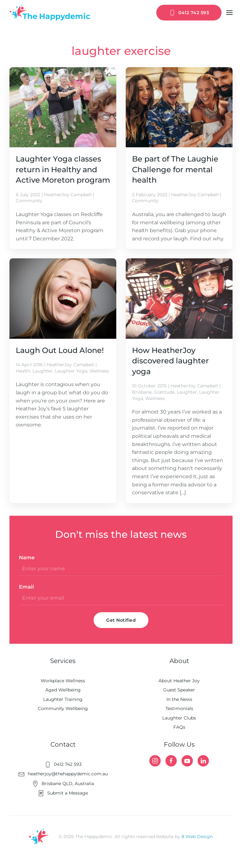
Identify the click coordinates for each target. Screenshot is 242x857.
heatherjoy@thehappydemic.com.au (63, 774)
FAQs (179, 727)
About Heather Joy (179, 681)
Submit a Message (63, 793)
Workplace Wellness (63, 681)
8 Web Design (197, 836)
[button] (229, 12)
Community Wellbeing (63, 708)
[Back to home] (49, 12)
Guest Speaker (179, 690)
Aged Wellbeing (63, 690)
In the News (179, 699)
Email (26, 587)
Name (27, 558)
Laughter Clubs (179, 718)
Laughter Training (63, 699)
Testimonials (179, 708)
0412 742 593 (189, 12)
